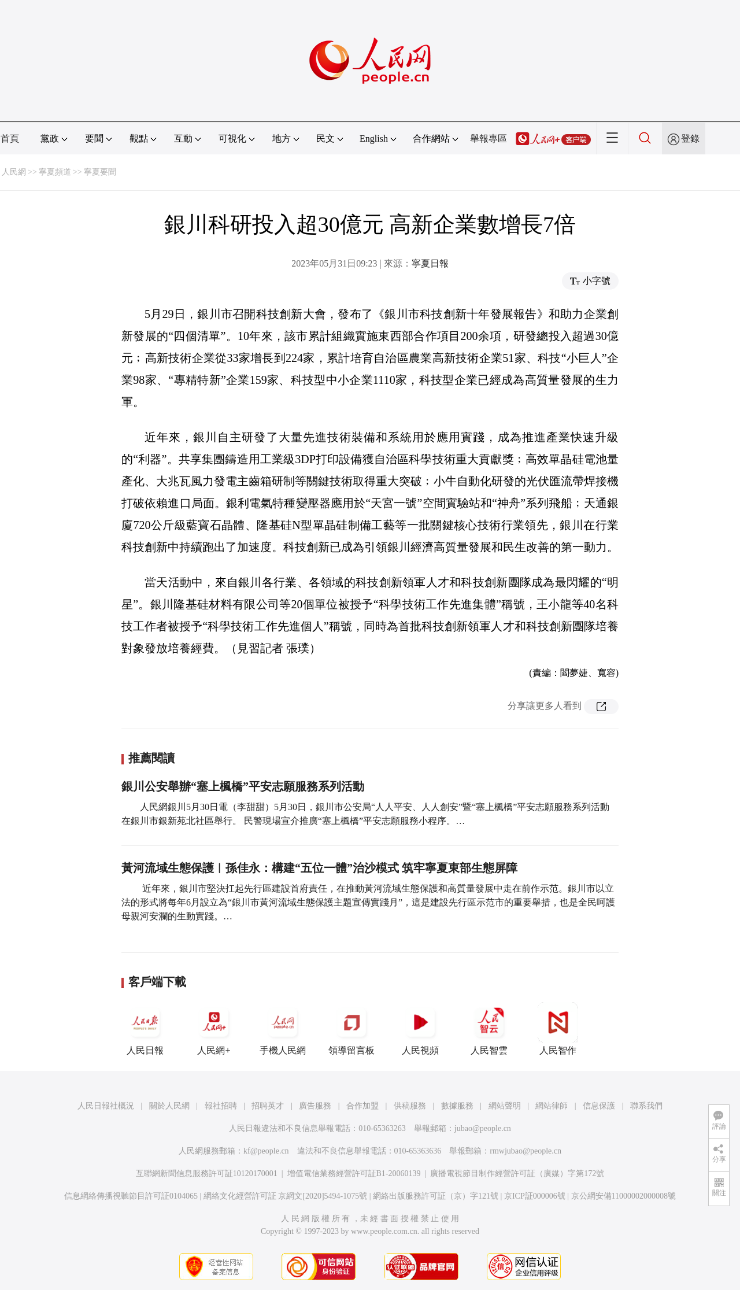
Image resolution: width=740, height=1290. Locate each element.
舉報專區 (488, 138)
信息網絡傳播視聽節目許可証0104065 (131, 1196)
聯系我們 (646, 1106)
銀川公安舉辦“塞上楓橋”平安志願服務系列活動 (242, 786)
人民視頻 (420, 1028)
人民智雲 (489, 1028)
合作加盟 (362, 1106)
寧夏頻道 (55, 172)
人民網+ (214, 1028)
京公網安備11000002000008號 (623, 1196)
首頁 (10, 138)
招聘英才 (267, 1106)
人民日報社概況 (105, 1106)
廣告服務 (315, 1106)
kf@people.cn (266, 1151)
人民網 (14, 172)
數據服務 (457, 1106)
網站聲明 (505, 1106)
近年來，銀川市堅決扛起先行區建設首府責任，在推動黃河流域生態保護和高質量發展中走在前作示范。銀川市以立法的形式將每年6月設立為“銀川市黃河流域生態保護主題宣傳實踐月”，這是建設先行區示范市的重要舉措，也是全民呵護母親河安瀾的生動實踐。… (368, 902)
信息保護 (599, 1106)
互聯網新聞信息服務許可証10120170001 (207, 1173)
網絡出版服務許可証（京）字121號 (435, 1196)
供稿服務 (410, 1106)
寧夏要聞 (100, 172)
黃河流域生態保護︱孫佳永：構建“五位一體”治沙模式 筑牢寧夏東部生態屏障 (319, 868)
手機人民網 (283, 1028)
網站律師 (551, 1106)
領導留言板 (351, 1028)
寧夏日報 (430, 263)
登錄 (690, 138)
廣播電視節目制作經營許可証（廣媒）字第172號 (517, 1173)
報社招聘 (221, 1106)
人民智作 (558, 1028)
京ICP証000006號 (534, 1196)
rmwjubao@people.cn (525, 1151)
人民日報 (145, 1028)
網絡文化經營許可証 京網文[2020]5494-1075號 (286, 1196)
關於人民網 (169, 1106)
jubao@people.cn (482, 1128)
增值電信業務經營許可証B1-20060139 (354, 1173)
